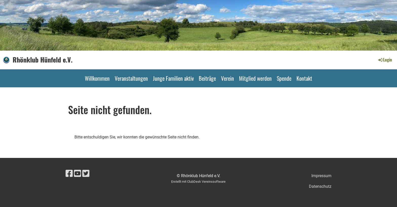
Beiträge (207, 78)
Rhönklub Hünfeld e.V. (42, 59)
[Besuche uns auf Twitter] (85, 173)
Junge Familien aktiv (173, 78)
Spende (284, 78)
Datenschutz (320, 186)
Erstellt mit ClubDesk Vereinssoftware (198, 181)
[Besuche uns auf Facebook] (69, 173)
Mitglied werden (255, 78)
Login (385, 60)
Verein (227, 78)
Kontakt (304, 78)
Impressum (321, 175)
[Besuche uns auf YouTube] (77, 173)
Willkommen (97, 78)
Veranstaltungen (131, 78)
